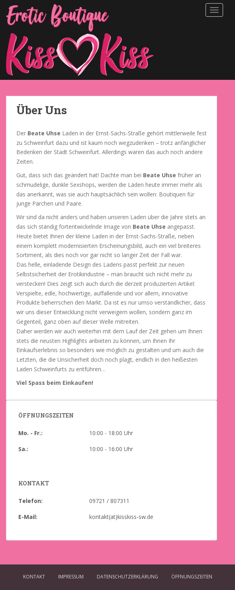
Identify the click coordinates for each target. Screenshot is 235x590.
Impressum (71, 576)
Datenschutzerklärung (127, 576)
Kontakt (34, 576)
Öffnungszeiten (191, 576)
